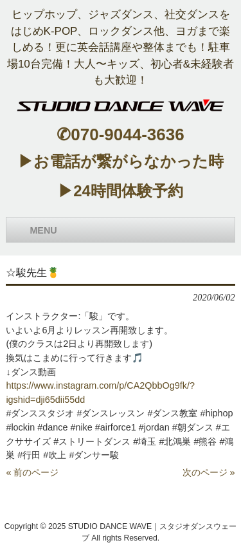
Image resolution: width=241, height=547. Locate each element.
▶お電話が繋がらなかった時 (121, 161)
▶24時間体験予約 (120, 190)
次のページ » (209, 472)
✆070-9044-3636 (120, 134)
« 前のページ (32, 472)
